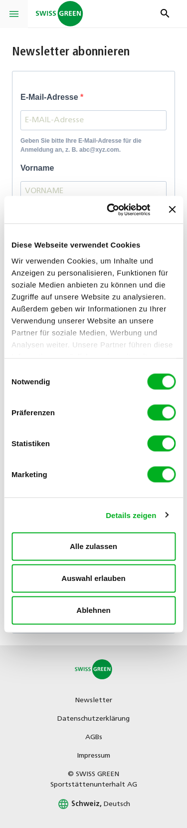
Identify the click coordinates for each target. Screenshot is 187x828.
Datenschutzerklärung (93, 719)
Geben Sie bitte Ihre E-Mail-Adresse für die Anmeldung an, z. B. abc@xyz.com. (81, 145)
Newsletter (93, 700)
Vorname (37, 168)
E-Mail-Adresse (50, 97)
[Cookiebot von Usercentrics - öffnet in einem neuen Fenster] (111, 209)
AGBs (93, 737)
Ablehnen (93, 610)
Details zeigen (131, 515)
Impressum (93, 756)
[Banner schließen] (172, 209)
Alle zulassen (93, 546)
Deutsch (93, 804)
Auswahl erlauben (93, 578)
